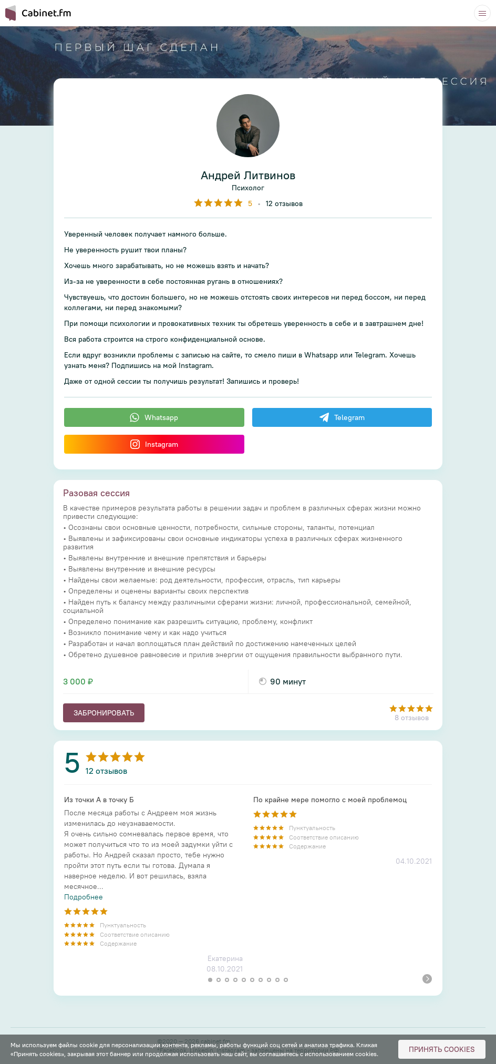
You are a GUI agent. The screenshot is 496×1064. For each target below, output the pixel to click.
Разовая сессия (96, 493)
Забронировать (104, 713)
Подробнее (83, 897)
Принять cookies (442, 1049)
